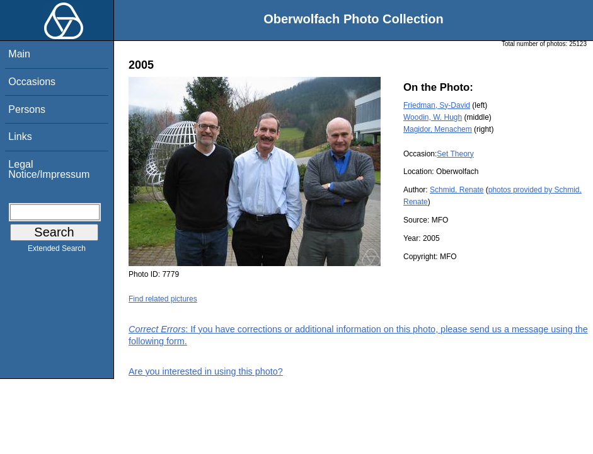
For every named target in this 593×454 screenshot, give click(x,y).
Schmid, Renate (456, 189)
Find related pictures (163, 298)
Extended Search (57, 251)
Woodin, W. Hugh (432, 117)
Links (20, 136)
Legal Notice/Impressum (48, 169)
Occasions (31, 81)
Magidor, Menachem (437, 129)
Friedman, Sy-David (436, 105)
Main (19, 54)
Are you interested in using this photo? (206, 371)
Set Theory (455, 153)
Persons (26, 109)
